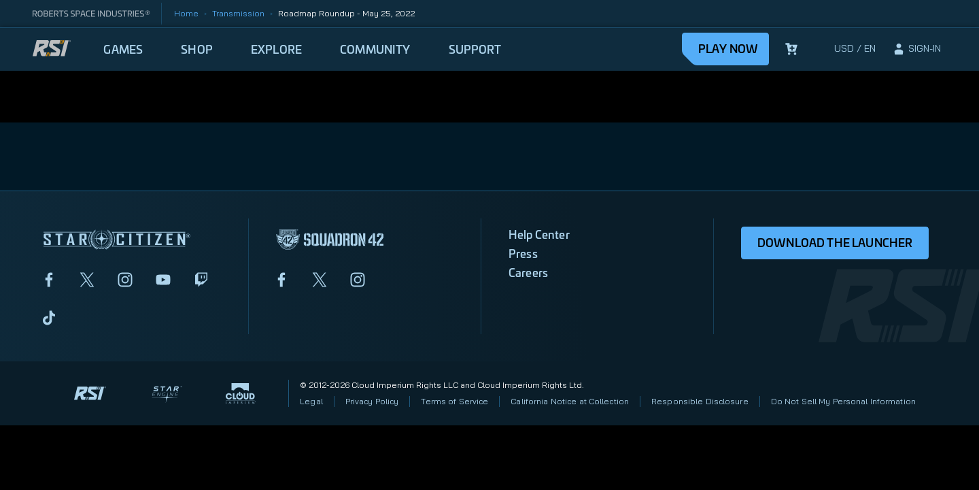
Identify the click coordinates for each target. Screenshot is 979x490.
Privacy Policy (372, 401)
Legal (311, 401)
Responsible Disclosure (700, 401)
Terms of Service (454, 401)
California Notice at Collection (570, 401)
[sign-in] (916, 49)
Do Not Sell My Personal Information (843, 401)
